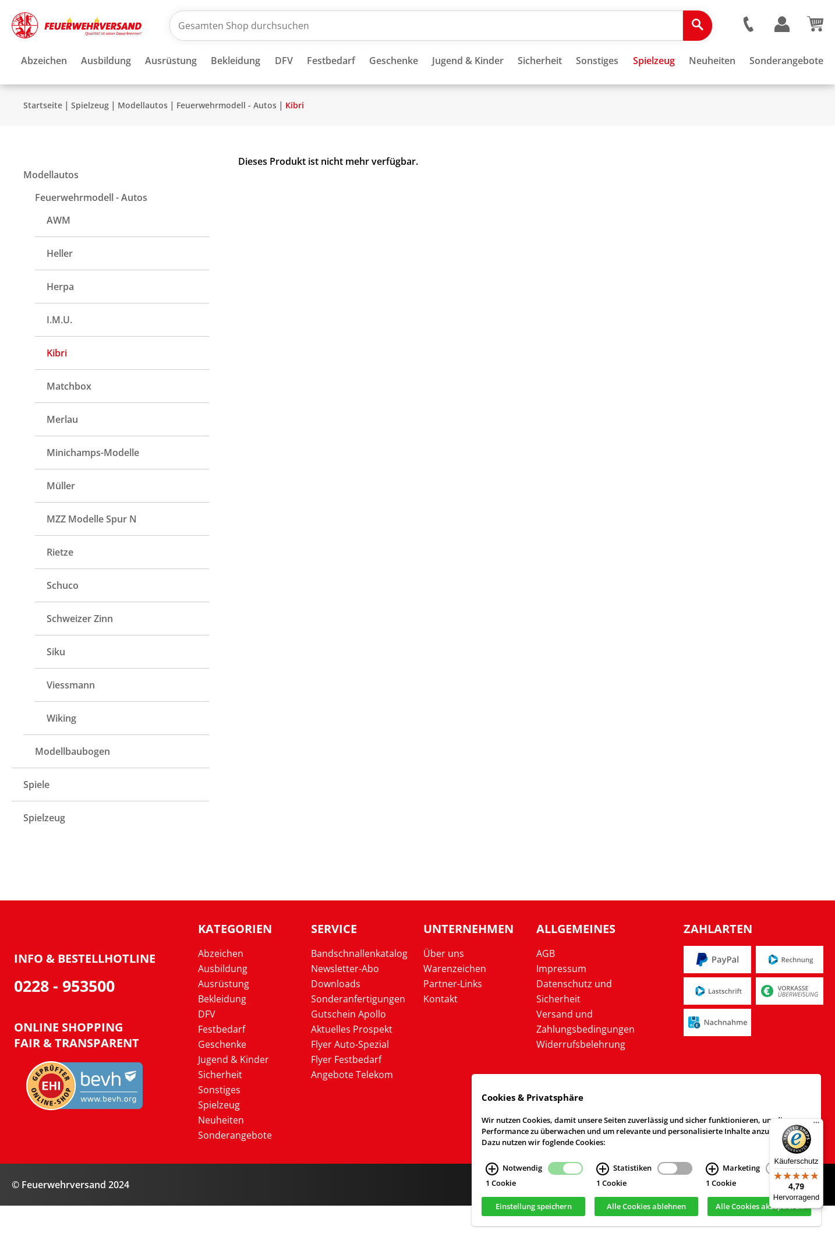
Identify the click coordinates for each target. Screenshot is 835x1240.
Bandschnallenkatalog (359, 987)
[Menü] (816, 1125)
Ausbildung (222, 1003)
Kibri (294, 139)
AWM (58, 254)
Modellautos (143, 139)
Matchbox (69, 420)
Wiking (61, 752)
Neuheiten (221, 1154)
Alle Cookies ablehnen (646, 1207)
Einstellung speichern (534, 1207)
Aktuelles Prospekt (351, 1063)
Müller (61, 520)
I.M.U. (59, 354)
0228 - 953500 (64, 1020)
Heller (60, 287)
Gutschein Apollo (348, 1048)
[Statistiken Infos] (602, 1169)
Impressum (561, 1003)
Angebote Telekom (352, 1109)
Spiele (36, 818)
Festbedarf (221, 1063)
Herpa (60, 321)
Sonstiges (219, 1124)
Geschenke (222, 1078)
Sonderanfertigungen (358, 1033)
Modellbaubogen (72, 785)
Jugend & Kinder (233, 1093)
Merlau (62, 453)
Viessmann (71, 719)
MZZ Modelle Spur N (92, 553)
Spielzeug (90, 139)
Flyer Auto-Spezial (350, 1078)
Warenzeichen (454, 1003)
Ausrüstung (223, 1018)
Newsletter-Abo (345, 1003)
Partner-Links (452, 1018)
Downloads (335, 1018)
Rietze (60, 586)
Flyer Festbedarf (346, 1093)
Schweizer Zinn (80, 653)
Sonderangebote (235, 1169)
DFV (206, 1048)
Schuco (63, 619)
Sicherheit (220, 1109)
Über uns (443, 987)
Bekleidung (222, 1033)
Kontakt (440, 1033)
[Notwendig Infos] (492, 1169)
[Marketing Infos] (712, 1169)
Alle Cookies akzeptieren (760, 1207)
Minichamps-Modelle (93, 487)
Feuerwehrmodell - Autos (226, 139)
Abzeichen (220, 987)
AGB (545, 987)
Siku (56, 686)
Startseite (42, 139)
